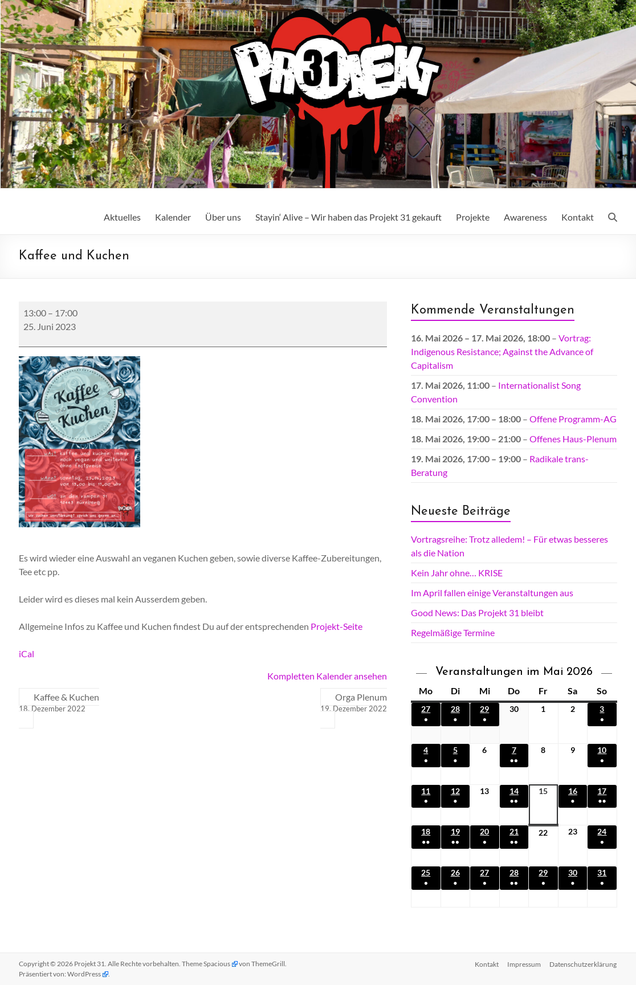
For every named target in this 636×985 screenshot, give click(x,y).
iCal (26, 653)
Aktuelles (122, 216)
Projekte (473, 216)
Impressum (524, 963)
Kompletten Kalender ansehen (327, 675)
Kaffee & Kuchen (59, 702)
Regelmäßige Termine (453, 632)
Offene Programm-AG (573, 418)
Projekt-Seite (336, 626)
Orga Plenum (353, 702)
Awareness (525, 216)
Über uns (223, 216)
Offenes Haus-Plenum (573, 438)
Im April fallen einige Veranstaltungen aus (492, 592)
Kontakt (577, 216)
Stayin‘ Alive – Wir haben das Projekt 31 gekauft (348, 216)
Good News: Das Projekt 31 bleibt (477, 612)
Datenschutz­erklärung (583, 963)
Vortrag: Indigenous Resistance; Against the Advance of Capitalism (502, 351)
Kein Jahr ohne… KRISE (457, 572)
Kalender (173, 216)
